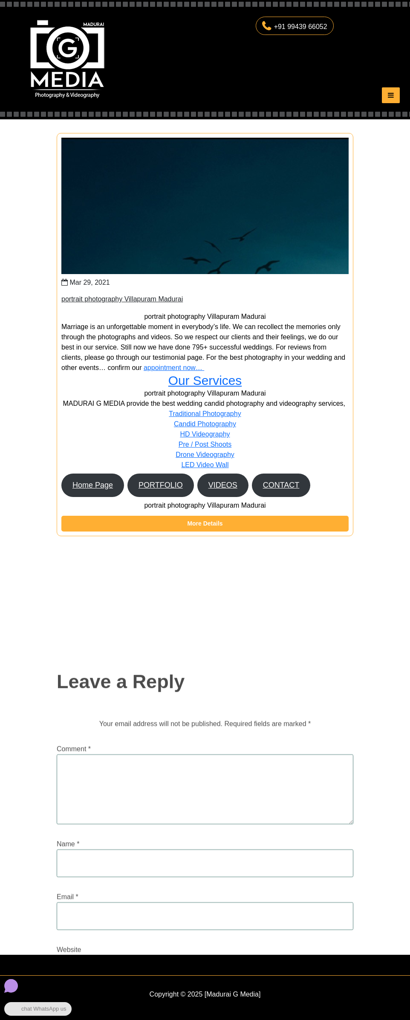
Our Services (205, 380)
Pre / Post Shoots (205, 444)
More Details (204, 523)
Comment (74, 822)
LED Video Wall (204, 464)
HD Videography (205, 434)
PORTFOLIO (161, 485)
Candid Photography (205, 424)
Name (68, 918)
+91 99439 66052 (294, 26)
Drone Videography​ (205, 454)
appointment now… (174, 367)
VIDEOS (222, 485)
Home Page (92, 485)
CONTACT (281, 485)
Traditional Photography (205, 413)
